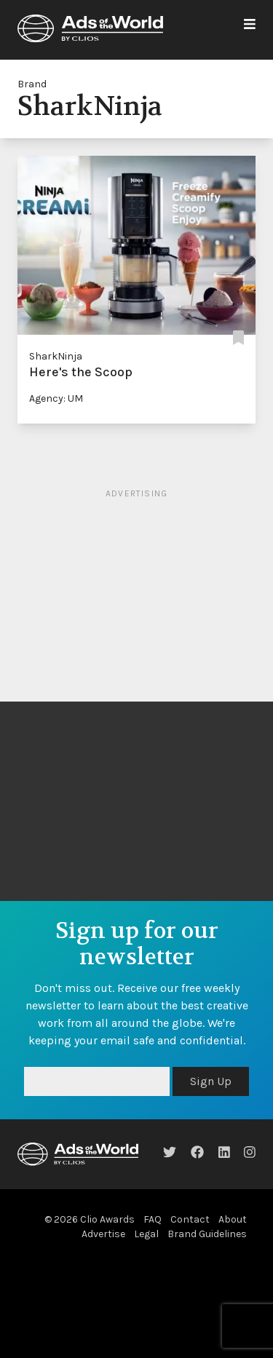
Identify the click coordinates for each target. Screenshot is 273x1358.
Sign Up (211, 1081)
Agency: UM (56, 398)
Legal (146, 1234)
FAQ (152, 1219)
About (232, 1219)
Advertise (103, 1234)
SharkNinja (55, 356)
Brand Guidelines (207, 1234)
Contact (190, 1219)
